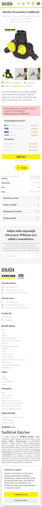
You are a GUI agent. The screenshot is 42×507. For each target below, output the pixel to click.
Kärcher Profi (6, 398)
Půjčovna (5, 379)
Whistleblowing (7, 368)
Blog (3, 330)
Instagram (7, 320)
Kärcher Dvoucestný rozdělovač (21, 21)
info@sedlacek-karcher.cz (12, 290)
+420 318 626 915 (10, 287)
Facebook (7, 317)
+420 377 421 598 (10, 302)
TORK (4, 351)
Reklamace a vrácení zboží (10, 341)
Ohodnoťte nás (7, 362)
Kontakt (4, 384)
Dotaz (22, 167)
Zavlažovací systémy (32, 16)
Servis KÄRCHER (7, 381)
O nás (4, 333)
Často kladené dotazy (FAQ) (11, 365)
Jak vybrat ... (6, 343)
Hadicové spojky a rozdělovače (21, 19)
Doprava (5, 335)
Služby (4, 376)
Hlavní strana (6, 16)
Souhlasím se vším (21, 494)
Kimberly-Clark (7, 354)
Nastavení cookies (21, 500)
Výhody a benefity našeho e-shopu (14, 360)
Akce (3, 393)
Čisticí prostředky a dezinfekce (12, 409)
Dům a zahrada (18, 16)
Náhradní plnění (7, 357)
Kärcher (4, 441)
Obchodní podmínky (9, 338)
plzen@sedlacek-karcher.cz (13, 305)
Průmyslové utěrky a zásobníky (12, 403)
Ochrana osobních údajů (10, 346)
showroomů (8, 454)
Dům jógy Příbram (8, 423)
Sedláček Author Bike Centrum (12, 417)
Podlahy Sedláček (8, 420)
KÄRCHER (5, 349)
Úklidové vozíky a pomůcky (11, 406)
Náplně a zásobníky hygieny (11, 401)
